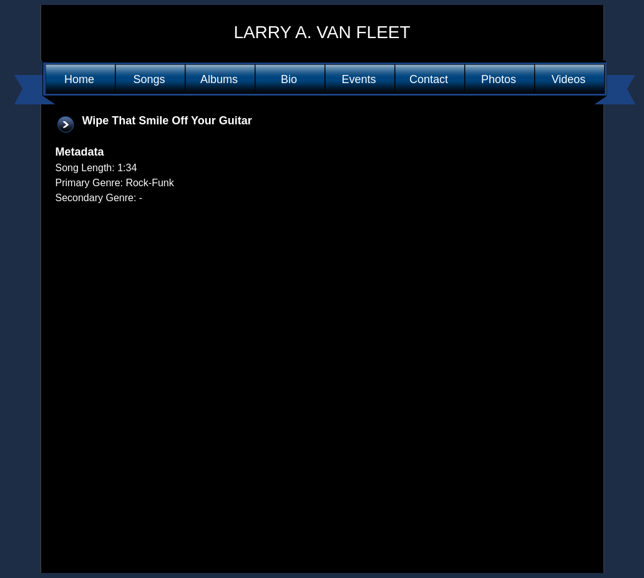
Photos (498, 79)
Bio (289, 79)
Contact (428, 79)
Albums (219, 79)
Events (358, 79)
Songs (149, 79)
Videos (569, 79)
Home (79, 79)
